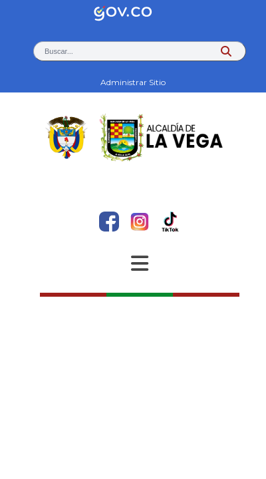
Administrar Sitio (133, 82)
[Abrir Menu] (139, 263)
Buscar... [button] (59, 51)
